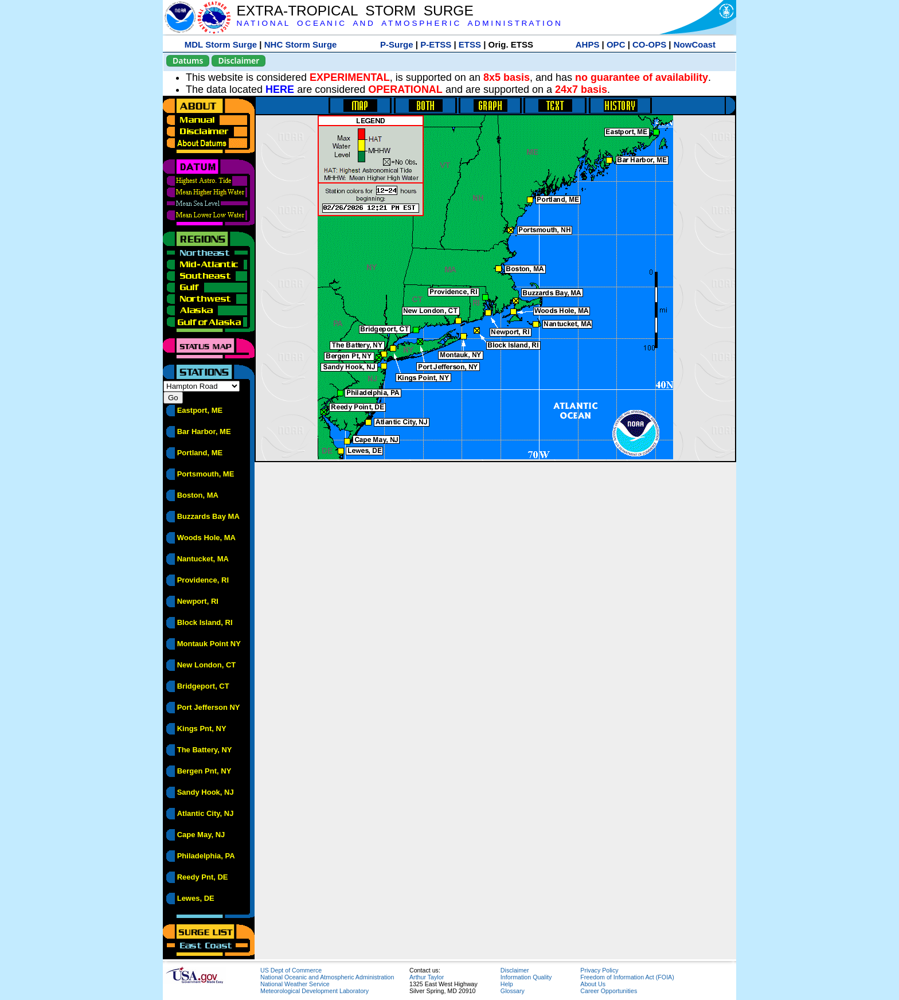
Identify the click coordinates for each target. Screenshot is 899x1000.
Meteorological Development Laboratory (314, 990)
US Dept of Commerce (291, 970)
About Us (592, 984)
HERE (279, 89)
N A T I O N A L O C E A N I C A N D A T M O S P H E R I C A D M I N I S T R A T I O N (398, 23)
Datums (188, 60)
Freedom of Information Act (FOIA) (627, 977)
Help (507, 984)
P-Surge (396, 44)
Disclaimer (238, 60)
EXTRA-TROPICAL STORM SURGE (354, 10)
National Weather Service (295, 984)
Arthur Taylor (426, 977)
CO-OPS (649, 44)
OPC (616, 44)
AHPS (588, 44)
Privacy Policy (599, 970)
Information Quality (526, 977)
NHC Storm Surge (300, 44)
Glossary (513, 990)
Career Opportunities (608, 990)
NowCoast (695, 44)
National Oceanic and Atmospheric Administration (327, 977)
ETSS (470, 44)
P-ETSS (435, 44)
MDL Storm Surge (221, 44)
